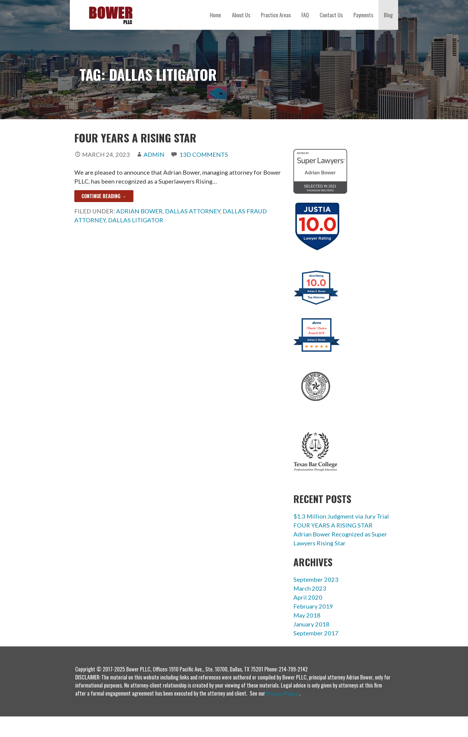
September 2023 (315, 579)
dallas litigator (135, 220)
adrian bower (139, 211)
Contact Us (331, 15)
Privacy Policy (282, 693)
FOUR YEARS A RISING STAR (135, 137)
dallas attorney (192, 211)
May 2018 (307, 615)
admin (154, 154)
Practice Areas (276, 15)
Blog (388, 15)
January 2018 (311, 624)
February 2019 (313, 606)
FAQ (305, 15)
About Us (241, 15)
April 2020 (307, 597)
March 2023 (309, 588)
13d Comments (203, 154)
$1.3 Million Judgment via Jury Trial (341, 516)
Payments (363, 15)
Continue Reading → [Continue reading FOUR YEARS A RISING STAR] (103, 196)
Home (215, 15)
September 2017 (315, 633)
